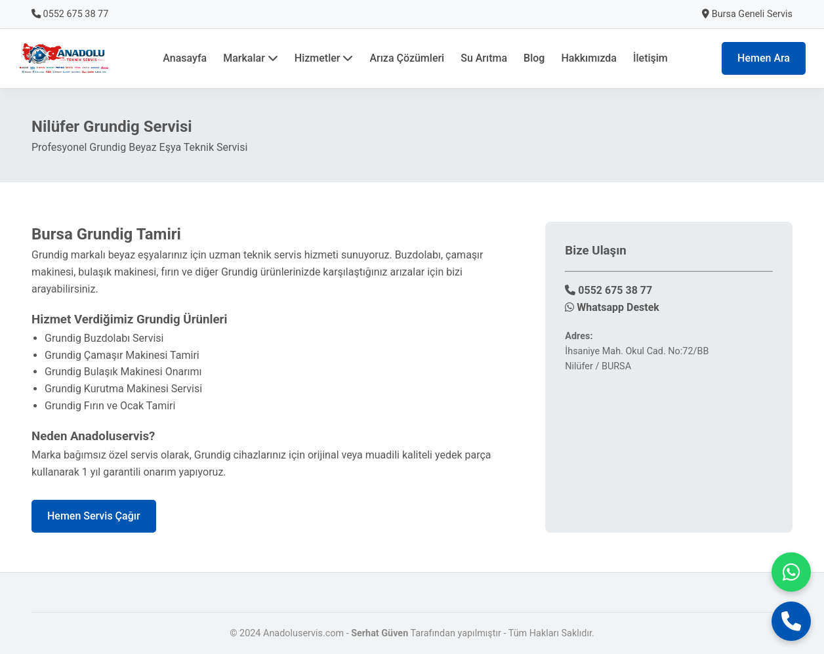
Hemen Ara (763, 58)
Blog (534, 58)
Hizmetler (324, 58)
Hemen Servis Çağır (93, 516)
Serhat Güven (379, 633)
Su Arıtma (484, 58)
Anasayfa (185, 58)
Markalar (250, 58)
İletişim (650, 58)
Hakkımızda (589, 58)
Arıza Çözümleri (406, 58)
